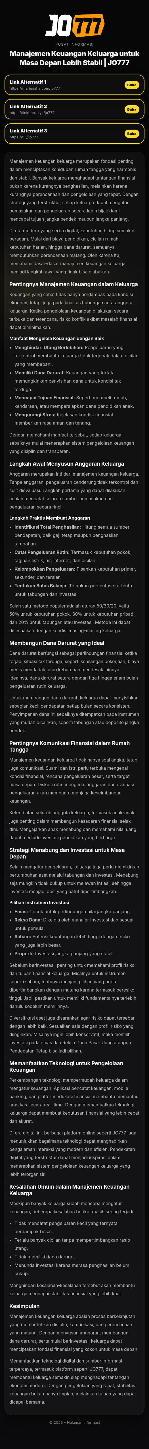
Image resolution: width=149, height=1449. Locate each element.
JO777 (119, 1133)
